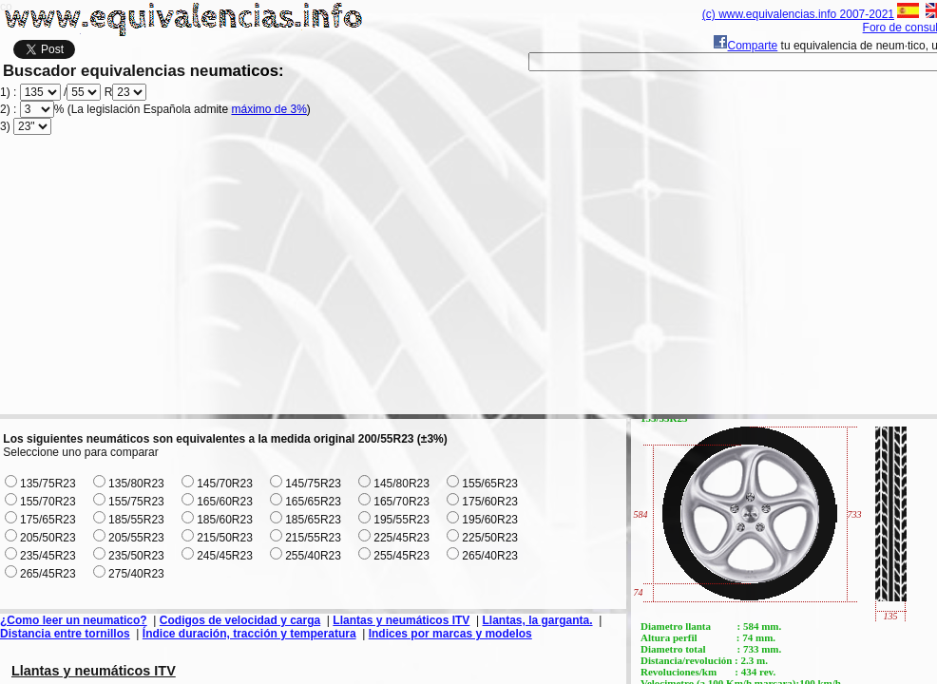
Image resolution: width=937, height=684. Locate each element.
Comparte (745, 45)
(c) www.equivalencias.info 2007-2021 (798, 14)
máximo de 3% (268, 109)
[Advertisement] (475, 281)
